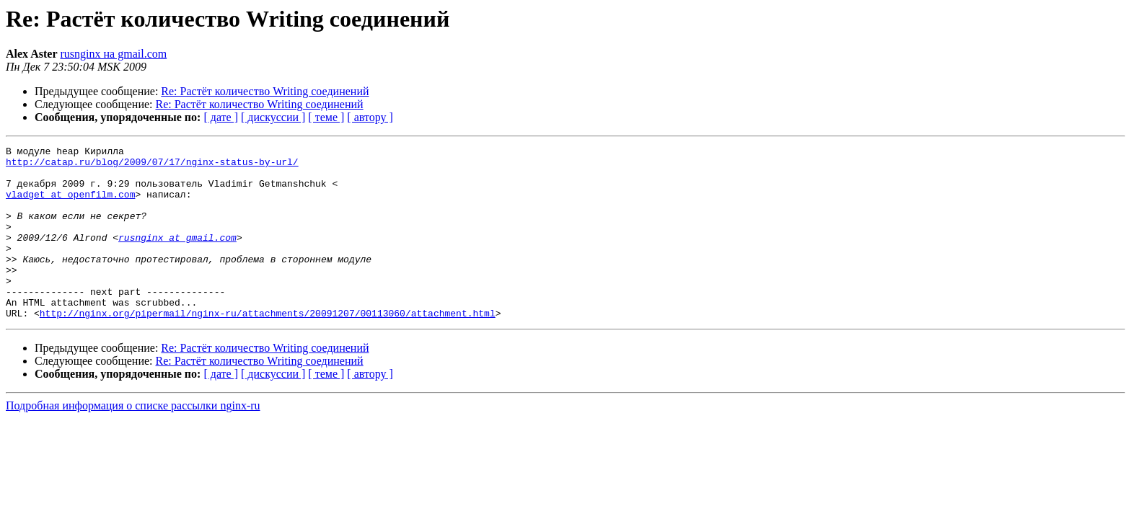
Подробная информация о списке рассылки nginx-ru (133, 440)
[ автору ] (369, 117)
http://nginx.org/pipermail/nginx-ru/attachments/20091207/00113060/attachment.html (268, 347)
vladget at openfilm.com (70, 204)
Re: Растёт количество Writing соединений (265, 91)
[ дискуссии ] (273, 117)
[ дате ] (220, 117)
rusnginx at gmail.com (177, 256)
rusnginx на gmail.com (114, 54)
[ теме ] (326, 117)
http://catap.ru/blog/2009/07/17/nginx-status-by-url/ (152, 165)
